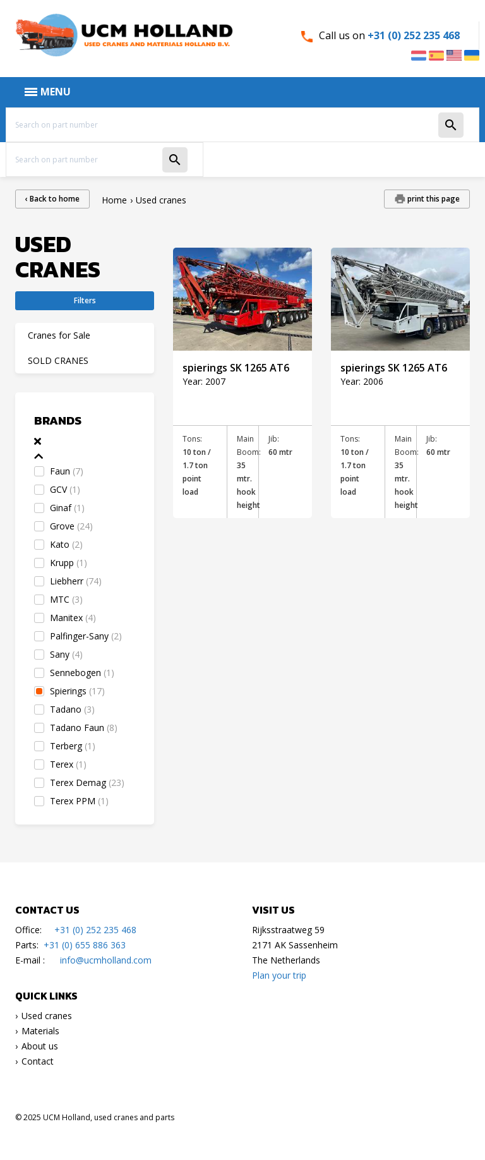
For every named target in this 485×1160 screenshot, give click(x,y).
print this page (432, 198)
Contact (37, 1061)
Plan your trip (279, 975)
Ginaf (67, 508)
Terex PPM (79, 801)
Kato (66, 544)
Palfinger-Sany (86, 636)
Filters (85, 300)
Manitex (73, 618)
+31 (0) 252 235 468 (414, 35)
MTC (66, 599)
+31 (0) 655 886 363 (85, 945)
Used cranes (46, 1016)
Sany (66, 654)
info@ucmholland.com (106, 960)
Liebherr (76, 581)
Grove (71, 526)
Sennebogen (82, 673)
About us (39, 1046)
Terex (68, 764)
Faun (66, 471)
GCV (65, 489)
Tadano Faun (83, 728)
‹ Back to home (52, 198)
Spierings (77, 691)
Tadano (72, 709)
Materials (40, 1031)
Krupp (68, 563)
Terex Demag (87, 782)
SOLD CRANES (58, 360)
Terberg (72, 746)
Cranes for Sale (59, 335)
